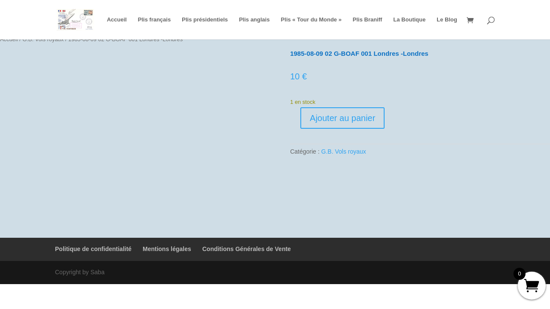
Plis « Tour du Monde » (311, 20)
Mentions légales (167, 248)
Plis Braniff (367, 20)
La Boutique (409, 20)
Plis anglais (254, 20)
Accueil (117, 20)
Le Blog (447, 20)
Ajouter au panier (342, 118)
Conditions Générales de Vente (246, 248)
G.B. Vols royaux (343, 151)
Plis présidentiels (205, 20)
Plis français (154, 20)
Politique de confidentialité (93, 248)
